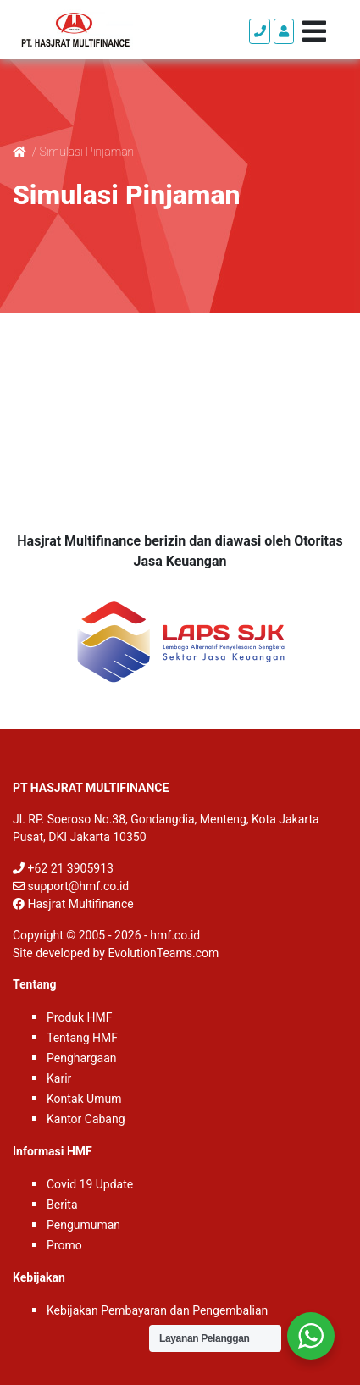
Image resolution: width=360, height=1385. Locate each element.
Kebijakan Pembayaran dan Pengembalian (157, 1310)
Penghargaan (82, 1058)
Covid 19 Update (90, 1184)
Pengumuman (83, 1225)
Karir (59, 1078)
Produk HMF (80, 1017)
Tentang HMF (82, 1037)
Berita (62, 1204)
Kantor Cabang (86, 1119)
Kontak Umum (84, 1098)
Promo (64, 1245)
